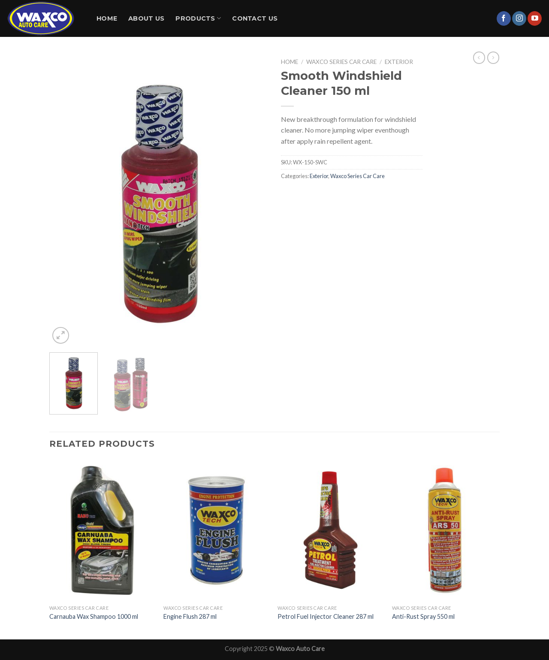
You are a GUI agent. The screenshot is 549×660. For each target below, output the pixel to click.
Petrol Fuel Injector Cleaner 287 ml (326, 616)
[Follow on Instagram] (519, 18)
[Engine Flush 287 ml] (216, 530)
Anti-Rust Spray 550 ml (423, 616)
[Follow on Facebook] (504, 18)
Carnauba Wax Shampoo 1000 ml (93, 616)
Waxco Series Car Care (341, 61)
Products (198, 18)
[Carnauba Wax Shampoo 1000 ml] (102, 530)
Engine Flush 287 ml (190, 616)
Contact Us (255, 18)
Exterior (399, 61)
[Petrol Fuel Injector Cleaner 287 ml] (330, 530)
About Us (146, 18)
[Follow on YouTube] (535, 18)
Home (107, 18)
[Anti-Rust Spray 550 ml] (445, 530)
